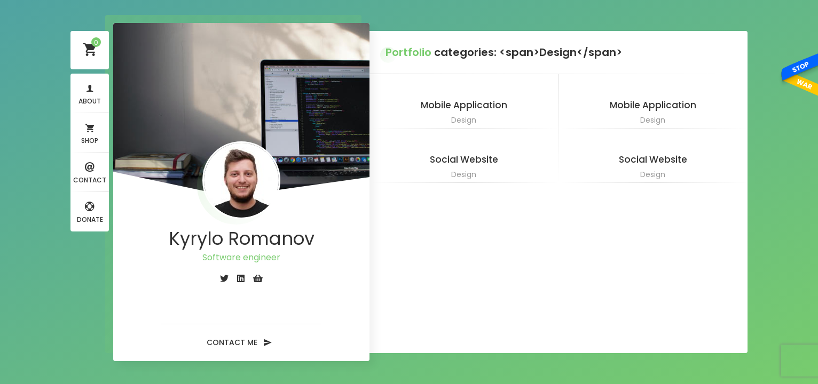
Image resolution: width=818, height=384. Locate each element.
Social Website (464, 159)
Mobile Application (464, 105)
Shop (89, 132)
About (89, 93)
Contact (89, 172)
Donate (90, 211)
